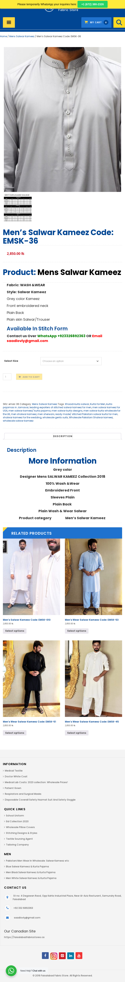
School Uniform (15, 815)
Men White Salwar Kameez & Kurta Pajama (31, 878)
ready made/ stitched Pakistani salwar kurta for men (86, 414)
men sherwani (45, 414)
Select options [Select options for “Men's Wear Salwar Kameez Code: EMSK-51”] (14, 733)
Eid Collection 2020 (17, 821)
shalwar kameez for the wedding (22, 417)
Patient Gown (13, 788)
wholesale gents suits (55, 417)
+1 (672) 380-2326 (92, 4)
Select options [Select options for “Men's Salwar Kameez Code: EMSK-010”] (14, 630)
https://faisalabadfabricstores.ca (24, 937)
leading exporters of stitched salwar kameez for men (60, 407)
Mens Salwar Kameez (21, 36)
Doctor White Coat (16, 776)
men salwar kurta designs (67, 410)
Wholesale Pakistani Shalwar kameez (91, 417)
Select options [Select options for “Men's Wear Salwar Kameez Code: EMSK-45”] (76, 733)
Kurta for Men (97, 404)
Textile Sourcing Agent (19, 838)
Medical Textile (14, 770)
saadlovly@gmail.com (27, 917)
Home (3, 36)
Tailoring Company (17, 844)
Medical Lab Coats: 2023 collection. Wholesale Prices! (36, 782)
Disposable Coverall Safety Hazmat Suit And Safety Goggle (40, 799)
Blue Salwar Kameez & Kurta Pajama (27, 866)
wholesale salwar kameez (18, 420)
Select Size (11, 361)
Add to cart (31, 376)
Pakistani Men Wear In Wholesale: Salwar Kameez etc (37, 860)
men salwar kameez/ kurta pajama (30, 410)
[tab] (62, 436)
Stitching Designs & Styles (21, 833)
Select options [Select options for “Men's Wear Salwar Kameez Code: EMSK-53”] (76, 630)
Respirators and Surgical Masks (23, 794)
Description (62, 436)
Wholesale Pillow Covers (20, 827)
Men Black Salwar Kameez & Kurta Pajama (30, 872)
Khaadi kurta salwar (77, 404)
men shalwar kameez (24, 414)
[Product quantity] (7, 376)
